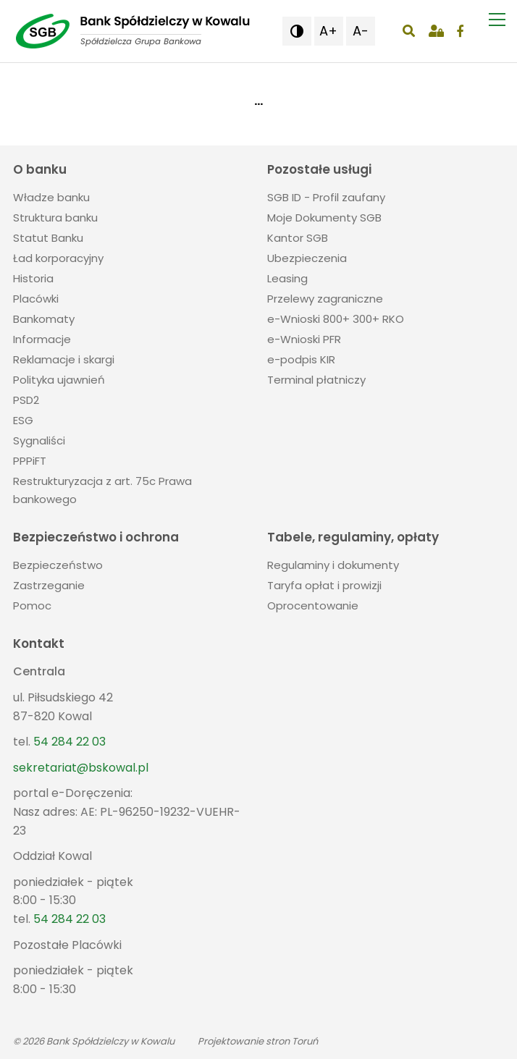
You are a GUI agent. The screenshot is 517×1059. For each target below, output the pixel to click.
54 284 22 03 (69, 741)
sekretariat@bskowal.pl (80, 767)
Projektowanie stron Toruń (258, 1041)
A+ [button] (328, 31)
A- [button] (361, 31)
